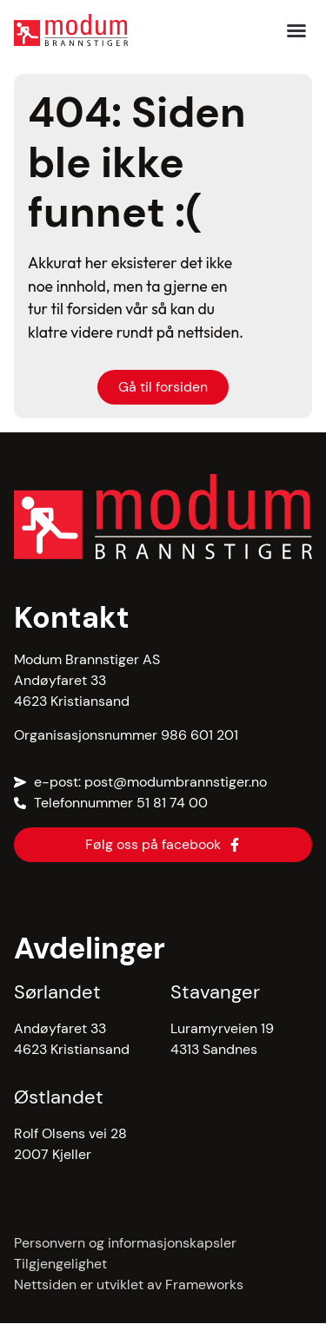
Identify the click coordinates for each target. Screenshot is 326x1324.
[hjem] (71, 30)
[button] (296, 30)
